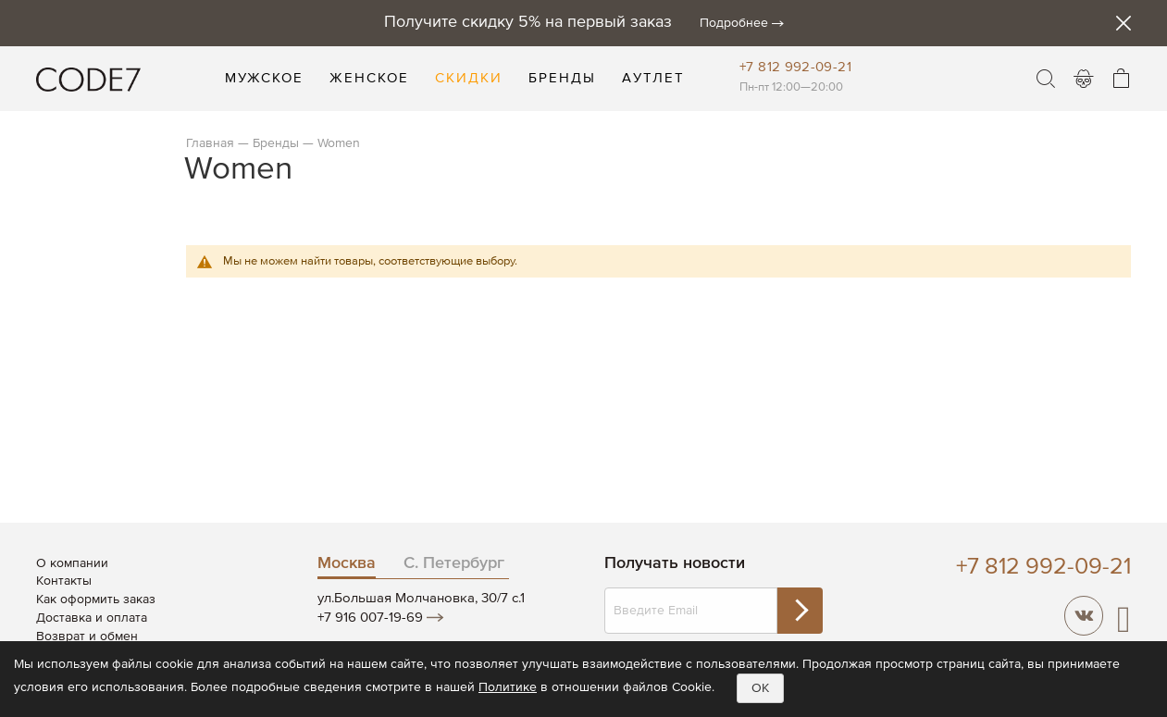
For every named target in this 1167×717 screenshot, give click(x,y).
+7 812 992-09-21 (795, 67)
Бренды (276, 143)
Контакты (64, 581)
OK (760, 688)
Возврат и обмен (87, 636)
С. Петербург (453, 563)
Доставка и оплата (91, 618)
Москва (346, 563)
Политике (507, 687)
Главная (210, 143)
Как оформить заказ (95, 599)
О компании (72, 563)
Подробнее (734, 23)
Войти (1084, 78)
